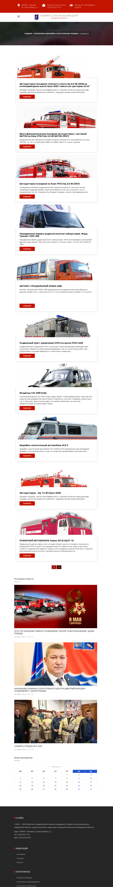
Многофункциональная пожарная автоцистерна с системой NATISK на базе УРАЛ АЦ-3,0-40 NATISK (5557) (53, 135)
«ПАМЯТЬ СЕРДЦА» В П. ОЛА (28, 746)
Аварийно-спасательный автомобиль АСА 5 (44, 445)
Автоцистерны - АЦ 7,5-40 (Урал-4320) (40, 493)
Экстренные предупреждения (28, 882)
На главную (21, 854)
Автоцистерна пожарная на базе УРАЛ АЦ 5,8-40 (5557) (50, 184)
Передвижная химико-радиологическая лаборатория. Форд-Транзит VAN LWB (54, 235)
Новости (30, 637)
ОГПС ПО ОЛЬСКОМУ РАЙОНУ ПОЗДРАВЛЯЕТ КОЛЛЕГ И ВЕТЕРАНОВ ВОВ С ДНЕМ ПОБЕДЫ (54, 632)
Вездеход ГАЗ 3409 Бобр (33, 393)
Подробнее (27, 97)
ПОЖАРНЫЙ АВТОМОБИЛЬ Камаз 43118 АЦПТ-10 (46, 540)
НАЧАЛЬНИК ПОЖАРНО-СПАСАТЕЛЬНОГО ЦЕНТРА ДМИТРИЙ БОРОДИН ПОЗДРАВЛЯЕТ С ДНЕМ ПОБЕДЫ (49, 689)
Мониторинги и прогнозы (26, 886)
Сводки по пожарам (24, 878)
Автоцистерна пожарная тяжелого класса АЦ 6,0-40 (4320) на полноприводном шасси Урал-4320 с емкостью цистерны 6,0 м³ (55, 85)
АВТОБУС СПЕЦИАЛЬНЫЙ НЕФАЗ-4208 (41, 286)
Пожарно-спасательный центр (56, 17)
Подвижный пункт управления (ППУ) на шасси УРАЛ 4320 (51, 343)
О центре (20, 858)
